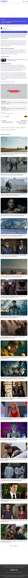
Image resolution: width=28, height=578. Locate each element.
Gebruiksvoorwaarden (17, 565)
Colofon (12, 567)
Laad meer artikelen (14, 545)
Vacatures (7, 565)
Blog (10, 567)
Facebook (12, 569)
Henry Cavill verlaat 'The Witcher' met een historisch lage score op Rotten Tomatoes (13, 109)
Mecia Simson (7, 129)
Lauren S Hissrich (22, 127)
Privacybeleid (24, 565)
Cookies (2, 565)
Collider (4, 112)
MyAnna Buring (13, 129)
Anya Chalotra (13, 127)
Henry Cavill (7, 127)
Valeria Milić (5, 28)
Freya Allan (17, 127)
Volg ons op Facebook (19, 567)
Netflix (13, 81)
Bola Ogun (2, 129)
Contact (10, 565)
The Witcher (3, 127)
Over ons (6, 567)
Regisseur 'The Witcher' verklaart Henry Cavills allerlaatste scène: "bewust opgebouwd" (14, 103)
